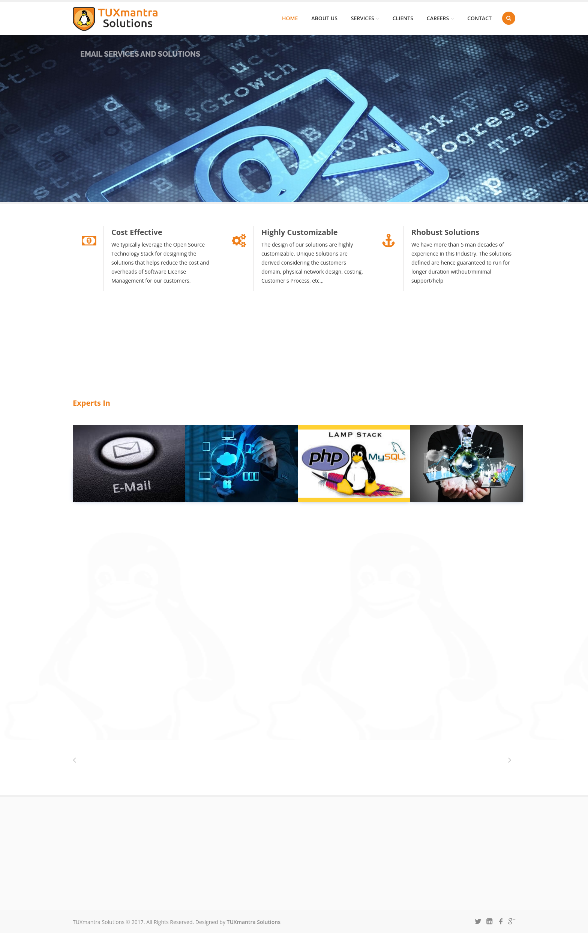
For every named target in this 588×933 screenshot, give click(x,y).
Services (365, 18)
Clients (403, 18)
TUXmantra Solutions (253, 921)
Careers (440, 18)
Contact (479, 18)
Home (290, 18)
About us (324, 18)
